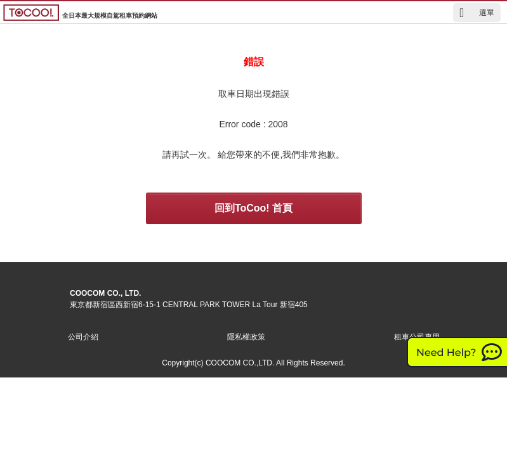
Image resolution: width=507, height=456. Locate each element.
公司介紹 (83, 336)
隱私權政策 (246, 336)
